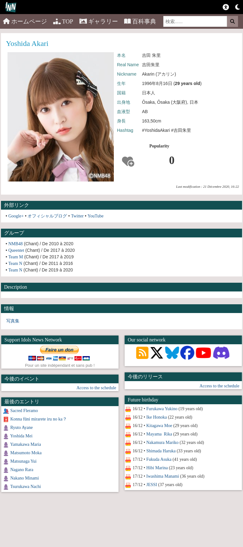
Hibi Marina (157, 467)
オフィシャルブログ (47, 216)
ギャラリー (98, 21)
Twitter (77, 216)
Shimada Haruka (160, 451)
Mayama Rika (159, 434)
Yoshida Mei (21, 436)
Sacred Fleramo (24, 410)
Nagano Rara (21, 469)
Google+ (16, 216)
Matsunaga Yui (23, 461)
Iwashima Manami (162, 476)
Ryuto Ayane (21, 427)
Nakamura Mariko (162, 442)
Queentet (16, 250)
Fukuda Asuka (158, 459)
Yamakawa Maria (25, 444)
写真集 (12, 321)
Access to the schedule (219, 386)
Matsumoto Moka (26, 452)
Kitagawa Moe (159, 425)
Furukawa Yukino (161, 408)
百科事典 (140, 21)
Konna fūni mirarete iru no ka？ (38, 419)
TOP (63, 21)
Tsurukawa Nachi (25, 486)
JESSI (151, 484)
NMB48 (15, 243)
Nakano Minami (24, 478)
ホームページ (25, 21)
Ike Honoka (156, 417)
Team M (15, 257)
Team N (15, 263)
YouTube (96, 216)
